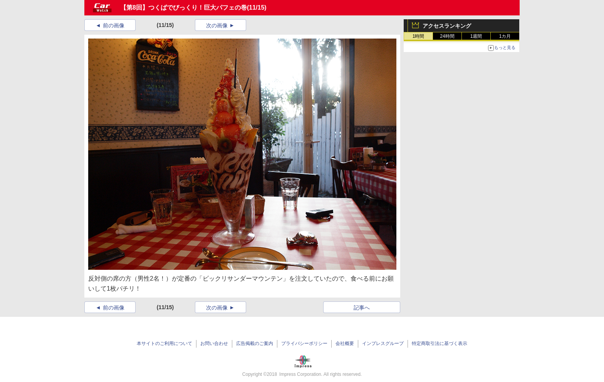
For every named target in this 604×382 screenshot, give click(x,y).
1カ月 (505, 36)
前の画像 (113, 25)
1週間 (476, 36)
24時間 (447, 36)
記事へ (362, 308)
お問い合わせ (214, 343)
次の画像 (217, 25)
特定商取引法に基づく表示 (439, 343)
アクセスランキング (447, 26)
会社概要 (345, 343)
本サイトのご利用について (164, 343)
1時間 (418, 36)
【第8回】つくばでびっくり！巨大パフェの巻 (183, 7)
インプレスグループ (383, 343)
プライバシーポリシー (304, 343)
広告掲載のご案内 (254, 343)
